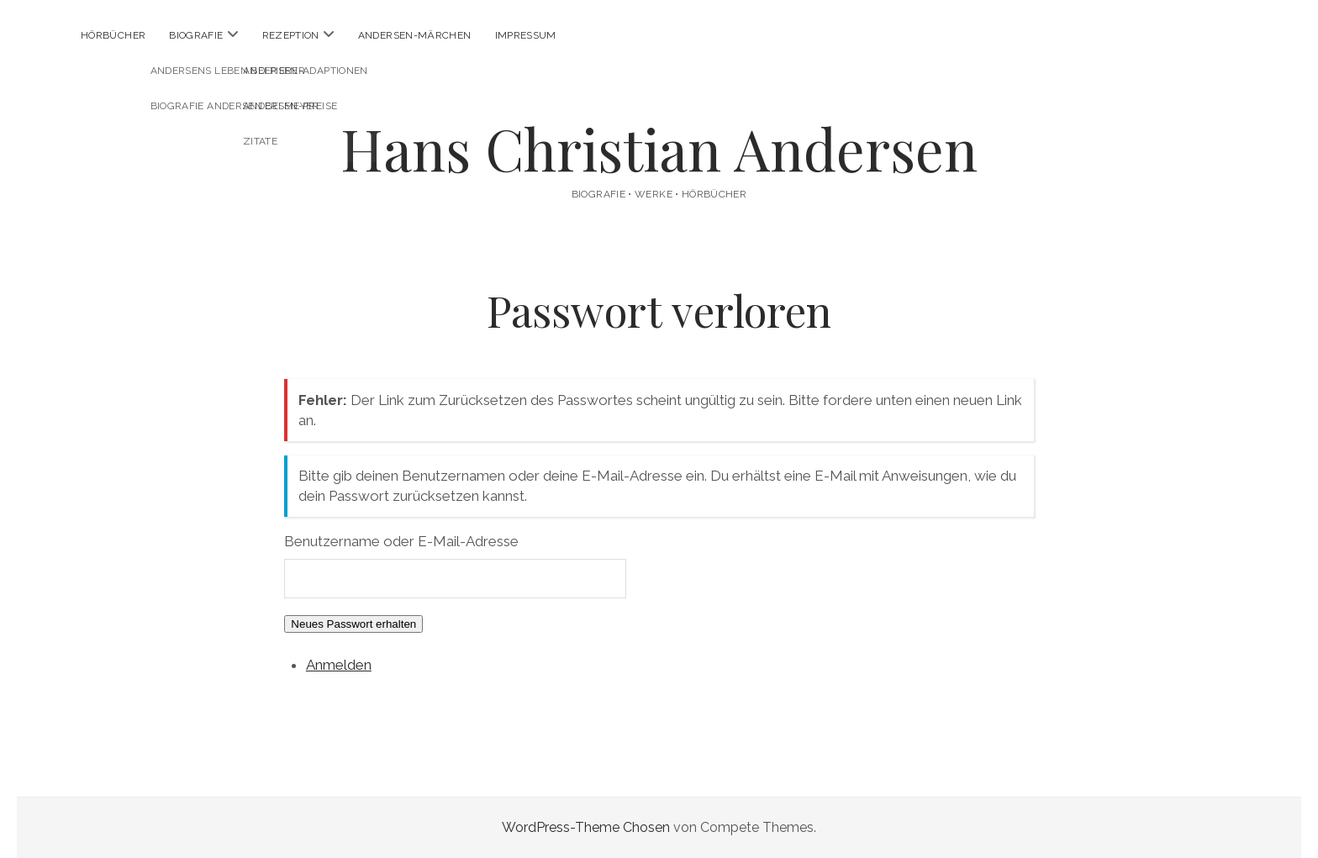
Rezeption (290, 35)
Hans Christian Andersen (659, 148)
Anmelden (339, 664)
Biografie (196, 35)
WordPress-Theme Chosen (586, 827)
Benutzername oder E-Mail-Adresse (401, 541)
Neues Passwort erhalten (353, 624)
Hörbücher (113, 35)
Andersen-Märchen (415, 35)
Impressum (525, 35)
